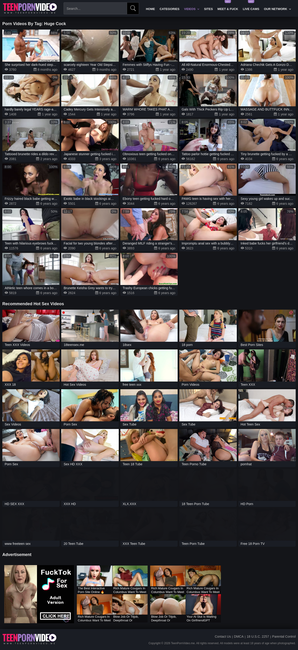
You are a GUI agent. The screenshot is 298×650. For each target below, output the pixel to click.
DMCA (239, 636)
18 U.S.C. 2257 (258, 636)
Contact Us (223, 636)
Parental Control (284, 636)
